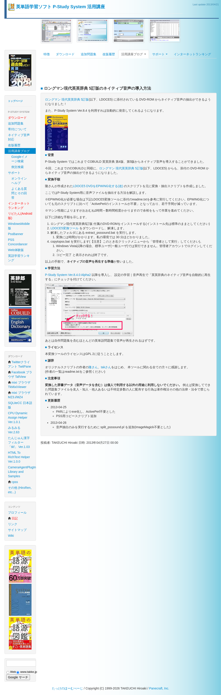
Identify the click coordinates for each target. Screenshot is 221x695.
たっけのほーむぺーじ (67, 688)
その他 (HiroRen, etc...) (20, 490)
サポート (14, 172)
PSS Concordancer (18, 242)
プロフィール (17, 512)
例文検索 (17, 167)
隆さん (93, 367)
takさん (106, 367)
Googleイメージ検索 (19, 159)
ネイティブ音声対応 (19, 137)
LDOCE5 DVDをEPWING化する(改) (98, 186)
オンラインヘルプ (19, 181)
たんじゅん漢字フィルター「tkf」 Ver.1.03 (19, 442)
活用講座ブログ (133, 54)
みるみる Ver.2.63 (14, 430)
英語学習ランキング (19, 258)
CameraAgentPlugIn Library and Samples (22, 471)
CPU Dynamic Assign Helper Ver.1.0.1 (18, 417)
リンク (12, 524)
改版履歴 (14, 145)
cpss (13, 482)
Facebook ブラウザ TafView (20, 374)
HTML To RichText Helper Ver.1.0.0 (19, 457)
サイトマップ (17, 530)
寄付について (17, 129)
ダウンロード (65, 54)
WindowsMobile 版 (19, 226)
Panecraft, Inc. (159, 688)
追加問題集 (16, 123)
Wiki (11, 535)
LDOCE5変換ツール (65, 228)
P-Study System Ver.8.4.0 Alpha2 (68, 275)
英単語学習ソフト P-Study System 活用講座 (60, 6)
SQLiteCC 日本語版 (20, 405)
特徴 (46, 54)
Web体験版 (16, 250)
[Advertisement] (121, 73)
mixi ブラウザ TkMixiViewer (19, 385)
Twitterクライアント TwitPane (19, 364)
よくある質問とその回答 (19, 193)
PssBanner (15, 234)
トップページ (15, 101)
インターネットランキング (192, 54)
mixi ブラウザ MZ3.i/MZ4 (19, 395)
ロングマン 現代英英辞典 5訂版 (67, 99)
